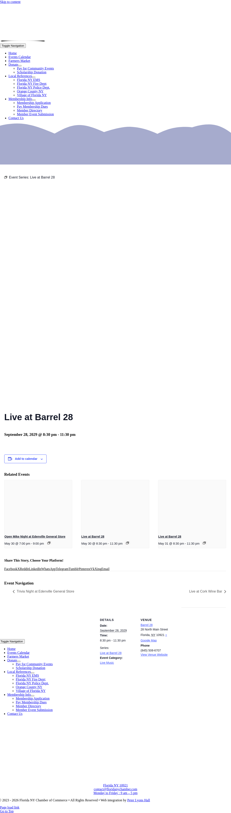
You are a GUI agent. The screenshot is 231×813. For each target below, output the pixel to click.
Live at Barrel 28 (92, 536)
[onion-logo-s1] (23, 37)
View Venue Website (154, 654)
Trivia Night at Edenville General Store (45, 591)
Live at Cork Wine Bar (205, 591)
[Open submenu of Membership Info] (34, 100)
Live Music (107, 662)
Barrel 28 (147, 625)
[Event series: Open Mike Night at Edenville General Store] (48, 543)
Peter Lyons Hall (138, 800)
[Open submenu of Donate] (20, 65)
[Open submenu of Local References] (33, 77)
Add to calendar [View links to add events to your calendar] (26, 458)
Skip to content (10, 2)
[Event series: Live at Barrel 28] (127, 543)
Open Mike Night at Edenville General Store (34, 536)
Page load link (9, 807)
